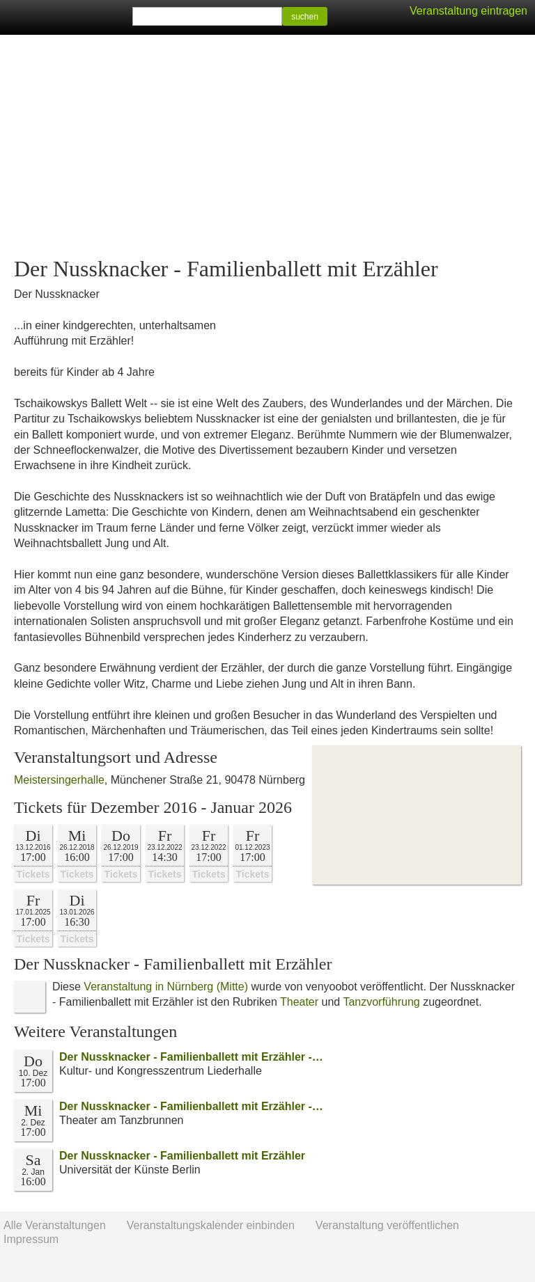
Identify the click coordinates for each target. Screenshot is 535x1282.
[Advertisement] (267, 146)
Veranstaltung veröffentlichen (387, 1225)
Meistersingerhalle (59, 780)
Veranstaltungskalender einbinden (211, 1225)
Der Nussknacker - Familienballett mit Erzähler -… (191, 1057)
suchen (304, 17)
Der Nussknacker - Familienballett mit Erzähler (182, 1156)
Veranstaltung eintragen (468, 11)
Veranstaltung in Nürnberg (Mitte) (166, 986)
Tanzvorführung (381, 1002)
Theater (299, 1002)
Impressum (31, 1239)
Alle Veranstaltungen (54, 1225)
